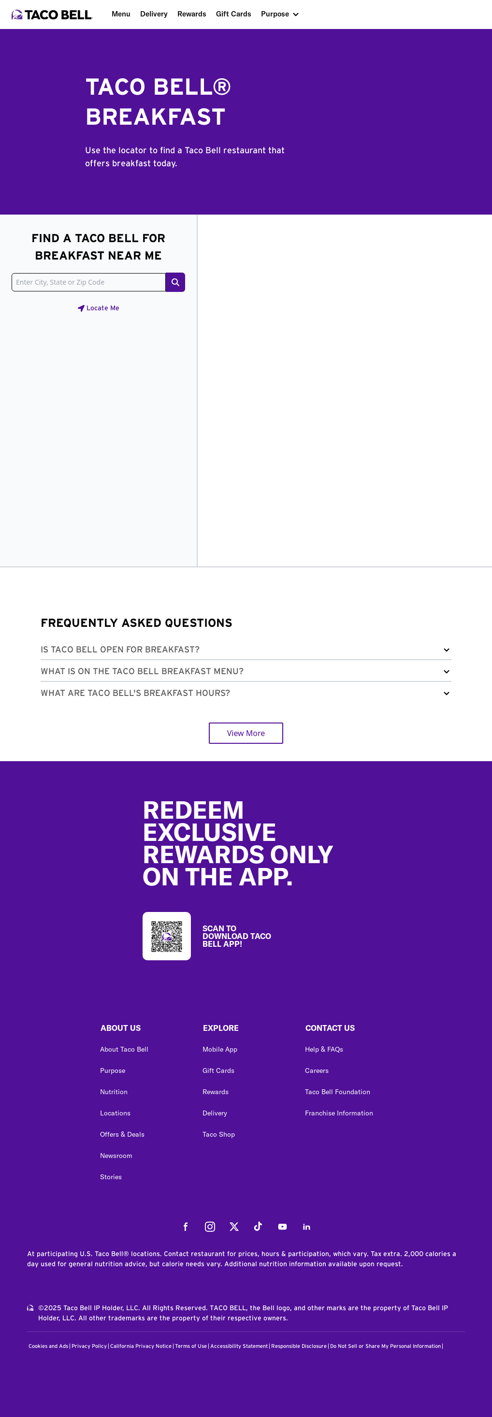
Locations (115, 1113)
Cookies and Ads (48, 1346)
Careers (317, 1070)
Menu (121, 13)
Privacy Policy (89, 1346)
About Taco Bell (124, 1049)
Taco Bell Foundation (337, 1091)
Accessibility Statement (239, 1346)
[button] (246, 651)
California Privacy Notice (141, 1346)
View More (246, 733)
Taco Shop (219, 1134)
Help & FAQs (324, 1049)
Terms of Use (191, 1346)
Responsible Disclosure (299, 1346)
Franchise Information (339, 1113)
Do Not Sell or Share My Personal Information (385, 1346)
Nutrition (114, 1091)
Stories (111, 1176)
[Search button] (175, 282)
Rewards (191, 13)
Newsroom (116, 1155)
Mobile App (220, 1049)
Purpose (275, 13)
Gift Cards (233, 13)
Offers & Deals (122, 1134)
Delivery (154, 13)
